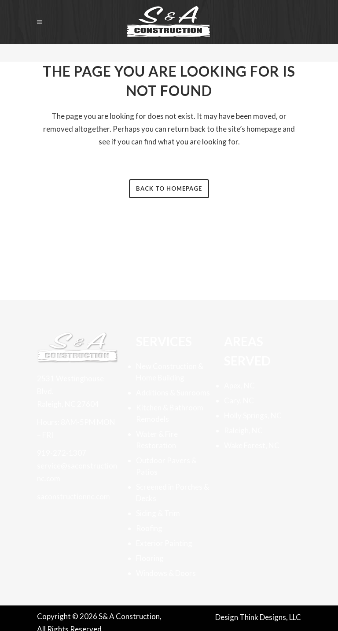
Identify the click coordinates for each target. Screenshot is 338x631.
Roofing (149, 528)
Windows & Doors (166, 573)
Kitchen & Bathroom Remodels (169, 413)
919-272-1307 (61, 453)
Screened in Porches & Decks (172, 492)
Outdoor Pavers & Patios (166, 466)
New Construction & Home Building (169, 372)
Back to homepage (169, 188)
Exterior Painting (164, 543)
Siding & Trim (158, 513)
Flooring (150, 558)
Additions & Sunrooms (173, 392)
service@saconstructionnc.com (77, 472)
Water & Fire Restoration (157, 439)
